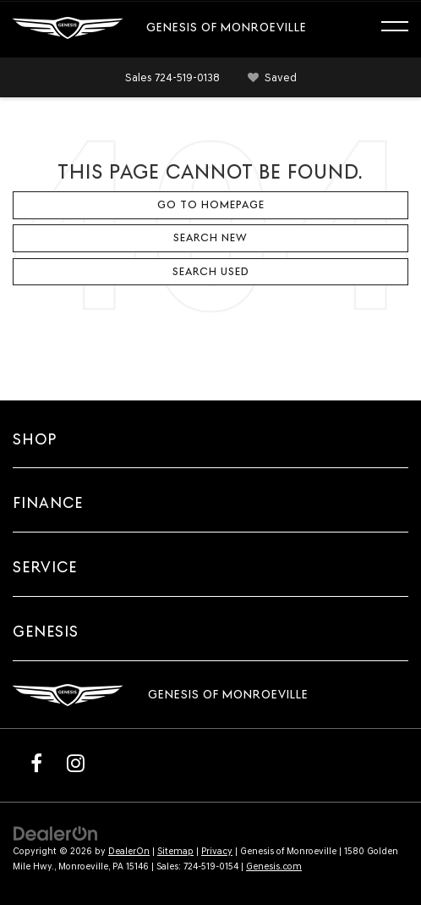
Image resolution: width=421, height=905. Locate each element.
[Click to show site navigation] (403, 29)
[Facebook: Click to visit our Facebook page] (36, 763)
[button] (172, 77)
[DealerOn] (56, 832)
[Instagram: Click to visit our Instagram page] (75, 763)
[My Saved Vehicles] (269, 78)
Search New (210, 237)
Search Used (210, 271)
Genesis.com (274, 866)
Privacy (216, 851)
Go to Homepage (211, 204)
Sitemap (175, 851)
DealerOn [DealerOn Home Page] (129, 851)
